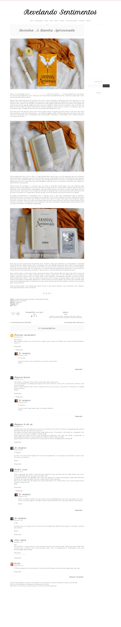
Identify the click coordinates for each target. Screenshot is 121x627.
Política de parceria (73, 22)
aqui (61, 95)
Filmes (50, 22)
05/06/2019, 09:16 (18, 338)
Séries (56, 22)
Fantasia (78, 318)
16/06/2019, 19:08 (18, 543)
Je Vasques (24, 355)
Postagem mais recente (20, 324)
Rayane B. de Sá (23, 426)
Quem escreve (37, 22)
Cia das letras (59, 318)
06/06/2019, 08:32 (22, 357)
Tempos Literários (20, 556)
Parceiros (84, 22)
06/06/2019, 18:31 (18, 473)
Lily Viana (20, 542)
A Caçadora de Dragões (38, 95)
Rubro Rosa (20, 471)
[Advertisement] (99, 52)
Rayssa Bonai (22, 379)
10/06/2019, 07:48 (22, 498)
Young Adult (78, 319)
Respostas (19, 351)
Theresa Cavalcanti (25, 336)
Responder (17, 348)
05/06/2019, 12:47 (18, 381)
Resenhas (66, 319)
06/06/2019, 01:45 (18, 428)
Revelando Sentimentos (60, 13)
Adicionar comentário (76, 578)
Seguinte (72, 319)
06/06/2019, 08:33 (22, 404)
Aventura (52, 318)
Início (29, 22)
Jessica (51, 319)
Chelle (17, 565)
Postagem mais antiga (74, 324)
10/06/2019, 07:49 (18, 522)
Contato (91, 22)
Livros (44, 22)
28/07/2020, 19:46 (18, 567)
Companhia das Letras (70, 318)
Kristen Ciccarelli (58, 319)
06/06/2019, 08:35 (18, 451)
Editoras (62, 22)
